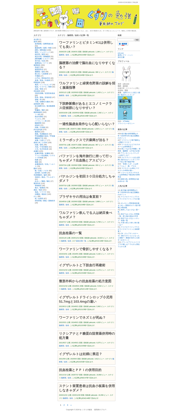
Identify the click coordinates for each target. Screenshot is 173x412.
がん (35, 196)
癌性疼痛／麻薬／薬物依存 (45, 201)
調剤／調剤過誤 (41, 50)
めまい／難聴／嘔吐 (42, 181)
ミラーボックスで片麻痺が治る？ (84, 140)
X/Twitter (126, 121)
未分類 (36, 39)
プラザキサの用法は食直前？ (80, 196)
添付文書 (121, 57)
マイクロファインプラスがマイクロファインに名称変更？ (129, 229)
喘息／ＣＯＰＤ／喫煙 (43, 87)
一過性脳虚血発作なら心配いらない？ (87, 124)
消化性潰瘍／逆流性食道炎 (45, 93)
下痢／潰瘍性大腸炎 (42, 102)
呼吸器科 (37, 82)
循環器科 (37, 65)
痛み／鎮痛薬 (40, 188)
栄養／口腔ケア (41, 140)
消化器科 (37, 91)
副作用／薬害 (40, 54)
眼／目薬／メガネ (41, 171)
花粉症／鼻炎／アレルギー (45, 177)
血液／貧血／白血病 (42, 80)
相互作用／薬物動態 (42, 56)
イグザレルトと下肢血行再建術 (82, 265)
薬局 (35, 42)
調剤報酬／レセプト (42, 59)
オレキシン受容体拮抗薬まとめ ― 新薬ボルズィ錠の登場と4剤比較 (129, 205)
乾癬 (36, 160)
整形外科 (37, 183)
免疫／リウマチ (41, 192)
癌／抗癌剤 (39, 198)
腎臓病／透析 (40, 110)
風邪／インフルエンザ (43, 85)
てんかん (38, 119)
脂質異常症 (39, 69)
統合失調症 (39, 117)
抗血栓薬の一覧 (70, 233)
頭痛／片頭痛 (40, 127)
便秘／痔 (38, 99)
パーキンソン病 (41, 121)
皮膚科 (36, 151)
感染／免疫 (38, 190)
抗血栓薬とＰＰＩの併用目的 (80, 370)
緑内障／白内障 (41, 173)
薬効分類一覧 (81, 241)
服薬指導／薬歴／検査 (43, 48)
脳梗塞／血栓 (64, 55)
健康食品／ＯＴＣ (41, 63)
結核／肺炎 (39, 89)
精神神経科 (38, 112)
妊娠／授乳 (39, 145)
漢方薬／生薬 (40, 61)
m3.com (121, 53)
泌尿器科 (37, 104)
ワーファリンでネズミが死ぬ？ (82, 317)
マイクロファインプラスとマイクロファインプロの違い (129, 199)
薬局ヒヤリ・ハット (125, 55)
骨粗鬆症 (38, 185)
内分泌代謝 (38, 129)
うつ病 (37, 114)
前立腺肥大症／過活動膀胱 (45, 106)
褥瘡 (36, 162)
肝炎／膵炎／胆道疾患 (43, 97)
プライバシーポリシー (126, 123)
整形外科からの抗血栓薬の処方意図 (85, 281)
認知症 (37, 125)
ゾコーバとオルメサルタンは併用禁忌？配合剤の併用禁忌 (129, 175)
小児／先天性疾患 (41, 149)
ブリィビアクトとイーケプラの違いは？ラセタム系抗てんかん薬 (129, 244)
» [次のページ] (71, 405)
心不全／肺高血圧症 (42, 78)
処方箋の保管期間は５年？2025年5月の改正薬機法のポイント (128, 136)
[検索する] (125, 40)
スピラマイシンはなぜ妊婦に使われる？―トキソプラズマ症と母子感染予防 (129, 159)
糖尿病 (37, 132)
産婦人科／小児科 (40, 142)
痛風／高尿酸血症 (41, 134)
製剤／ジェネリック (42, 52)
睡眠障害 (38, 123)
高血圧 (37, 67)
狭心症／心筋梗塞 (41, 74)
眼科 (35, 168)
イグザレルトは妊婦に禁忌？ (80, 354)
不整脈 (37, 76)
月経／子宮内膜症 (41, 147)
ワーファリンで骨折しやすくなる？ (85, 249)
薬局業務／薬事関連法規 (44, 44)
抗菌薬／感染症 (41, 194)
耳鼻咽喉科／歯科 (40, 175)
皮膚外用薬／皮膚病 (42, 153)
